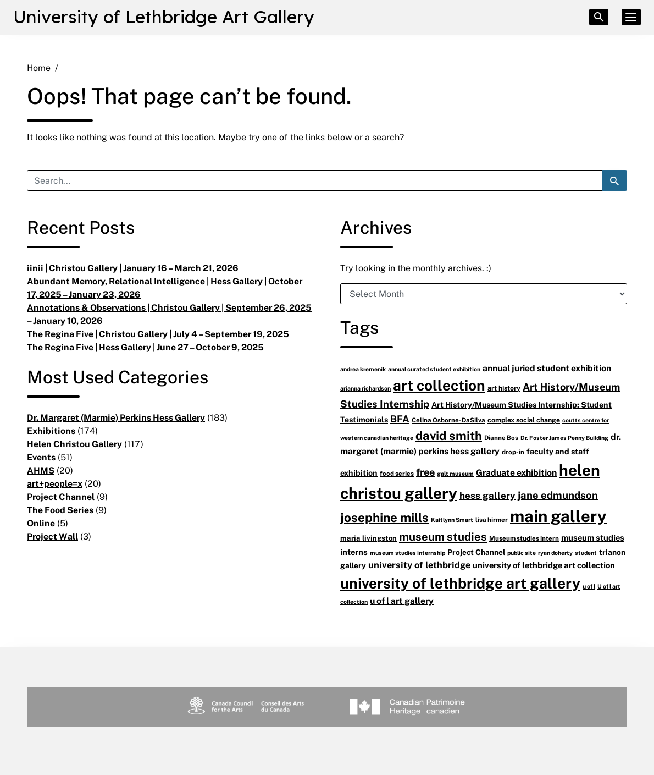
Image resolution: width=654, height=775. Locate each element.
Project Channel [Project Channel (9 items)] (476, 552)
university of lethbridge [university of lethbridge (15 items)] (419, 564)
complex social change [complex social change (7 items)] (523, 420)
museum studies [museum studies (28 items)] (443, 536)
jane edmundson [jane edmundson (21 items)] (558, 494)
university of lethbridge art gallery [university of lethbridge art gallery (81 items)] (460, 583)
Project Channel (61, 496)
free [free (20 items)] (425, 472)
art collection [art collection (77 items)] (439, 385)
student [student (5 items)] (586, 552)
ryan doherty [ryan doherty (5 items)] (555, 552)
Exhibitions (51, 430)
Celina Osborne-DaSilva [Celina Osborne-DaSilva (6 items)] (448, 420)
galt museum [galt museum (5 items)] (455, 473)
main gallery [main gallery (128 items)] (558, 516)
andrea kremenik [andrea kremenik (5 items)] (363, 368)
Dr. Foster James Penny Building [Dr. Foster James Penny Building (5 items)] (564, 437)
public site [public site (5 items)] (521, 552)
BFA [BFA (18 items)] (399, 419)
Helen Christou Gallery (74, 443)
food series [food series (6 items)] (397, 473)
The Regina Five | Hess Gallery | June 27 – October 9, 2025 (145, 347)
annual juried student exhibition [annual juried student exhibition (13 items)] (547, 367)
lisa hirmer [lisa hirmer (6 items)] (491, 519)
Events (41, 457)
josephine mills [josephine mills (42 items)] (384, 517)
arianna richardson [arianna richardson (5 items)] (365, 388)
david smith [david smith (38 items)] (448, 435)
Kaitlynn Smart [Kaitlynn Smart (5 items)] (452, 519)
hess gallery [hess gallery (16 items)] (487, 495)
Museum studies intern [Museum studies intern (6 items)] (524, 538)
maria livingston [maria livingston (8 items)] (368, 538)
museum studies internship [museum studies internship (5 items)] (407, 552)
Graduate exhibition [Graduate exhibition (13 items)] (516, 472)
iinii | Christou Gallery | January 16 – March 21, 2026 (133, 267)
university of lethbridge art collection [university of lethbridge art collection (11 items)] (544, 565)
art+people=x (54, 483)
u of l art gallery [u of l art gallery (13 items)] (402, 600)
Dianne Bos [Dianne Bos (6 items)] (501, 437)
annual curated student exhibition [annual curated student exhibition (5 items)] (434, 368)
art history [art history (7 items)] (503, 388)
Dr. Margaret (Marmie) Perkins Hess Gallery (116, 417)
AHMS (40, 470)
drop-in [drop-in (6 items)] (513, 452)
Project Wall (52, 536)
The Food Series (60, 509)
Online (41, 523)
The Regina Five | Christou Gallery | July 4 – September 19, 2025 (158, 333)
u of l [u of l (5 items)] (589, 586)
